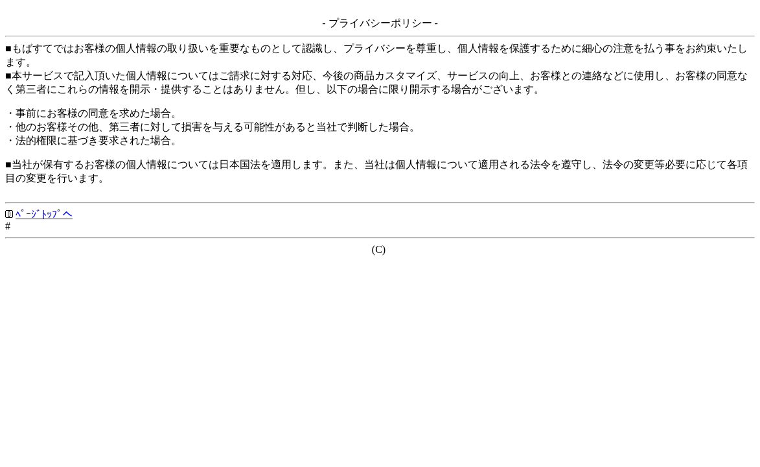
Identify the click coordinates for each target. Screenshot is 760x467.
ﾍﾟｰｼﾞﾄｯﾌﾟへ (44, 214)
